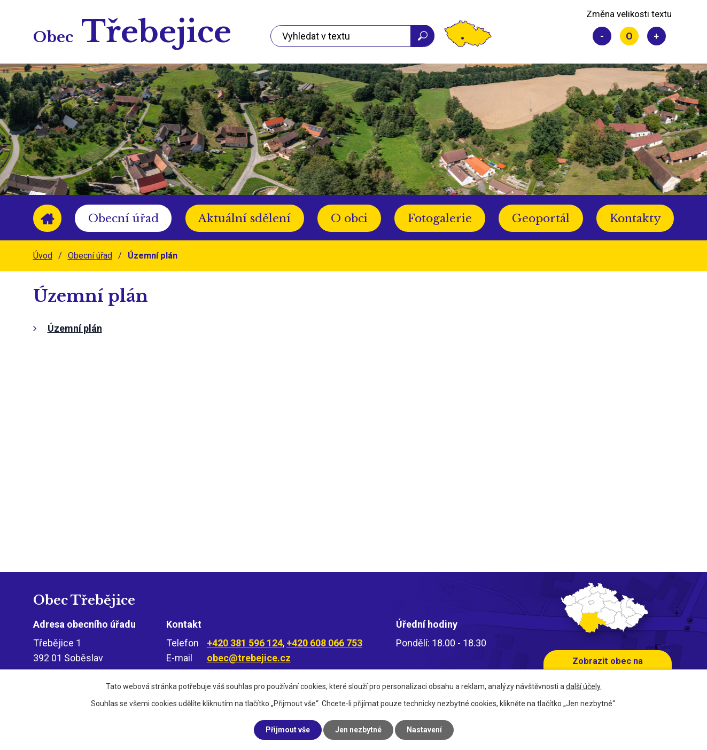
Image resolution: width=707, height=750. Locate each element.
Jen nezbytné (358, 729)
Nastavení (424, 729)
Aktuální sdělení (244, 218)
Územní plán (75, 328)
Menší (602, 36)
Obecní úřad (123, 218)
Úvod (47, 218)
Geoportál (541, 218)
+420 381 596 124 (245, 643)
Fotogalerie (440, 218)
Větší (656, 36)
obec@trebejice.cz (249, 657)
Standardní (629, 36)
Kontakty (635, 218)
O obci (349, 218)
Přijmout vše (288, 729)
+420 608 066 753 (324, 643)
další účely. (584, 686)
